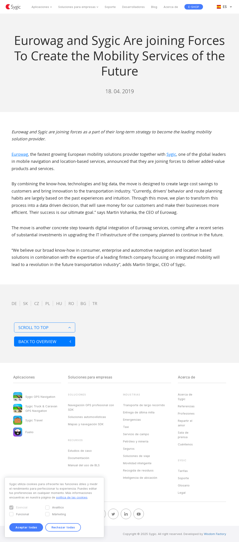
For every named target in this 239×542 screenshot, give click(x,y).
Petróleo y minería (135, 441)
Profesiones (186, 413)
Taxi (126, 427)
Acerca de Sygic (185, 397)
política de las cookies (71, 497)
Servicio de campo (136, 434)
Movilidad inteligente (137, 463)
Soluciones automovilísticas (87, 417)
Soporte (110, 7)
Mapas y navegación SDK (86, 424)
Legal (182, 492)
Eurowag (20, 154)
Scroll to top (44, 327)
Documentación (78, 458)
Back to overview (44, 341)
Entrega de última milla (139, 412)
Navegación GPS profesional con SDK (91, 407)
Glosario (184, 485)
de (14, 303)
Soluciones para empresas (77, 7)
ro (71, 303)
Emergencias (132, 419)
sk (25, 303)
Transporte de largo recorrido (144, 405)
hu (59, 303)
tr (94, 303)
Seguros (129, 448)
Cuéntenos (185, 444)
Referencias (186, 406)
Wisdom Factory (215, 534)
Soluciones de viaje (136, 456)
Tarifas (183, 471)
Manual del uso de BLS (84, 465)
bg (83, 303)
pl (47, 303)
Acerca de (171, 7)
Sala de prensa (183, 435)
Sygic (171, 154)
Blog (154, 7)
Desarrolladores (133, 7)
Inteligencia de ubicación (140, 477)
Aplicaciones (40, 7)
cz (36, 303)
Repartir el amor (185, 423)
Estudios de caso (80, 450)
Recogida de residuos (138, 470)
